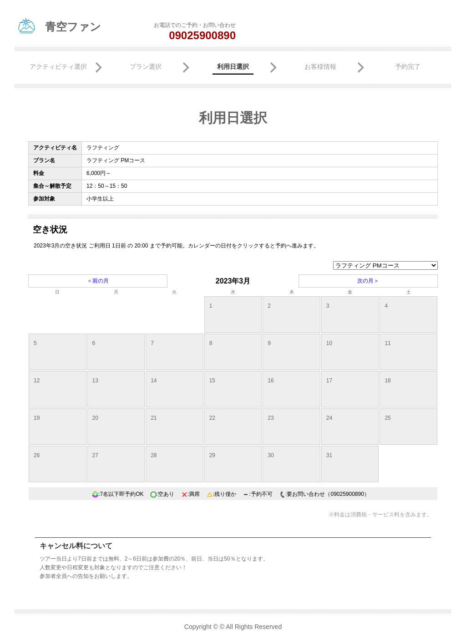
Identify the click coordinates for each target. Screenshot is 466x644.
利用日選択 (233, 66)
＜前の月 (98, 281)
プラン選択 (146, 66)
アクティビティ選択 (58, 66)
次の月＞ (368, 281)
